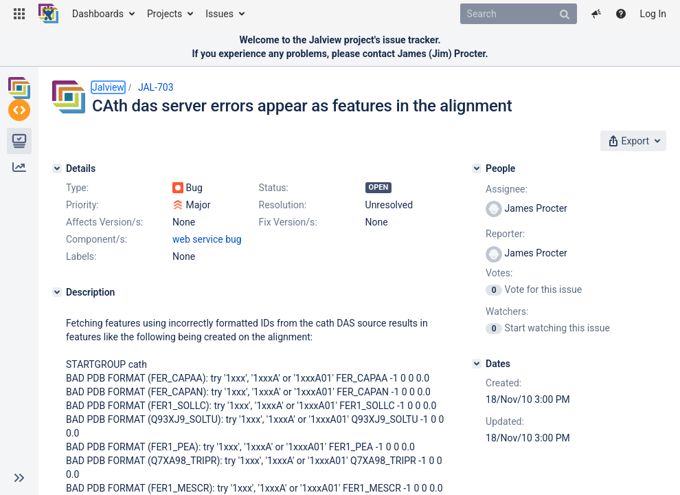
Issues (219, 13)
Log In (653, 13)
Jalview (108, 87)
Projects (164, 13)
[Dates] (476, 363)
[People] (476, 168)
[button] (19, 14)
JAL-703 (156, 87)
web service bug (207, 239)
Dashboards (98, 13)
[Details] (57, 168)
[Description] (57, 292)
